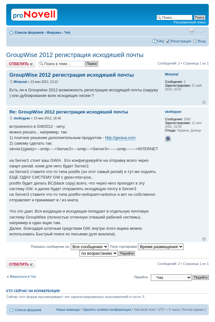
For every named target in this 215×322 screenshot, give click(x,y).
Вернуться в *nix (23, 276)
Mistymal (20, 82)
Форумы (54, 32)
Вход (202, 41)
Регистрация (181, 41)
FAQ (160, 41)
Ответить (21, 64)
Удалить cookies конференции (107, 309)
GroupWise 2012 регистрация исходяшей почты (74, 54)
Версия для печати (191, 31)
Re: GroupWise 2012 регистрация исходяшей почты (68, 111)
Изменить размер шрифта (201, 31)
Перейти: (141, 277)
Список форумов (29, 32)
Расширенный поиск (189, 22)
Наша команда (67, 309)
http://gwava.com (120, 137)
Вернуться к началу (204, 102)
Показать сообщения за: (69, 246)
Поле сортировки (147, 246)
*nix (67, 32)
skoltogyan (22, 118)
